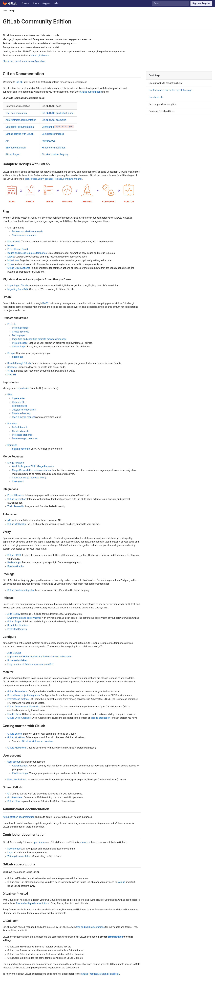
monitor (78, 178)
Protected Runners (17, 629)
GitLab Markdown (16, 747)
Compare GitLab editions (162, 111)
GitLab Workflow (16, 737)
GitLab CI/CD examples (54, 120)
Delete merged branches (24, 438)
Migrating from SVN (17, 289)
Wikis (10, 370)
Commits (12, 445)
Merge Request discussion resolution (31, 470)
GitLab (19, 82)
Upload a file (18, 402)
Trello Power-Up (15, 506)
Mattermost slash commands (27, 231)
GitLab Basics (14, 733)
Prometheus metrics (18, 699)
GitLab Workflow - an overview (37, 741)
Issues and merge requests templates (27, 253)
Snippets (46, 3)
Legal (10, 852)
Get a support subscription (162, 104)
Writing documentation (19, 856)
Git (8, 793)
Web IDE (11, 374)
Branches (12, 423)
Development (14, 848)
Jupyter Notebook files (24, 409)
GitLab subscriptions (91, 91)
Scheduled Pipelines (17, 625)
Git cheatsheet (15, 797)
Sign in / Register (201, 3)
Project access (20, 343)
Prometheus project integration (23, 695)
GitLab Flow (13, 801)
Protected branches (22, 434)
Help (56, 3)
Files (9, 394)
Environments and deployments (23, 617)
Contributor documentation (20, 126)
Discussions (13, 241)
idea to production (100, 717)
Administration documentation (18, 817)
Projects (25, 3)
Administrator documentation (21, 120)
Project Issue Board (17, 249)
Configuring (58, 126)
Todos (10, 264)
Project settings (20, 327)
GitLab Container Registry (55, 154)
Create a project (20, 331)
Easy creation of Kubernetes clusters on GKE (30, 664)
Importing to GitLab (17, 285)
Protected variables (17, 660)
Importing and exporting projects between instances (39, 339)
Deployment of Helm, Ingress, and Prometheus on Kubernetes (39, 656)
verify (41, 178)
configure (68, 178)
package (49, 178)
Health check (14, 714)
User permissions (16, 779)
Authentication (19, 765)
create (33, 178)
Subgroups (17, 356)
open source (39, 842)
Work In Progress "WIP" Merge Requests (33, 466)
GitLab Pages (12, 154)
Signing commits (21, 448)
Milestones (13, 260)
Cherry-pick (18, 481)
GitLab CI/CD (14, 555)
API (7, 140)
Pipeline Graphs (15, 566)
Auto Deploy (13, 614)
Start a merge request (23, 417)
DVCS (45, 303)
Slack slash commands (24, 235)
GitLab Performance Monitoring (23, 706)
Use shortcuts (156, 97)
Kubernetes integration (54, 147)
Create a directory (21, 413)
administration (115, 936)
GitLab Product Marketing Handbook (100, 973)
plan (27, 178)
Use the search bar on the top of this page (170, 90)
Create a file (18, 398)
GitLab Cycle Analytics (19, 717)
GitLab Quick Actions (18, 268)
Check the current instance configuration (24, 61)
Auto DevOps (48, 140)
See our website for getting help (165, 83)
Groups (36, 3)
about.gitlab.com (40, 55)
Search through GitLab (19, 363)
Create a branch (20, 431)
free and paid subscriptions (90, 927)
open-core (85, 842)
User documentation (16, 113)
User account (14, 761)
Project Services (15, 495)
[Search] (170, 3)
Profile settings (20, 773)
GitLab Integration (16, 499)
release (58, 178)
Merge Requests (15, 462)
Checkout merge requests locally (29, 477)
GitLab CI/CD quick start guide (57, 113)
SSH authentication (16, 147)
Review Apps (14, 562)
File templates (19, 405)
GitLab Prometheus (17, 691)
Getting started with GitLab (20, 134)
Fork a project (19, 335)
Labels (10, 256)
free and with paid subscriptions (32, 903)
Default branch (19, 427)
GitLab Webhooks (16, 524)
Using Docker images (53, 134)
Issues (10, 245)
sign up (121, 882)
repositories (23, 388)
